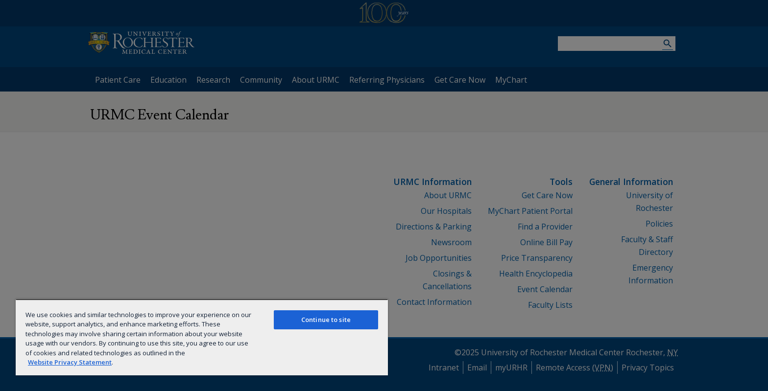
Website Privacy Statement (70, 362)
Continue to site (326, 319)
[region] (202, 337)
